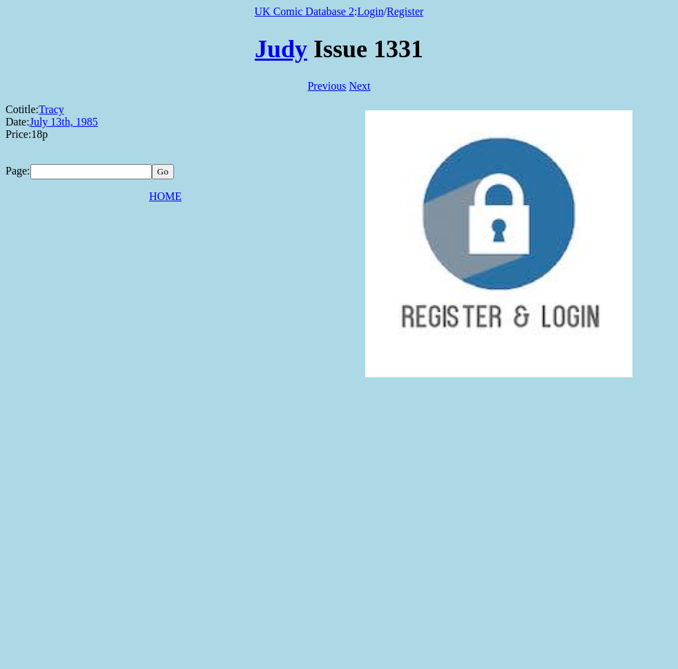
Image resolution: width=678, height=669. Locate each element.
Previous (326, 86)
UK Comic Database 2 (304, 11)
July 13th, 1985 (64, 122)
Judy (281, 49)
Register (405, 11)
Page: (18, 171)
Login (370, 11)
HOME (165, 196)
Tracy (51, 109)
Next (359, 86)
